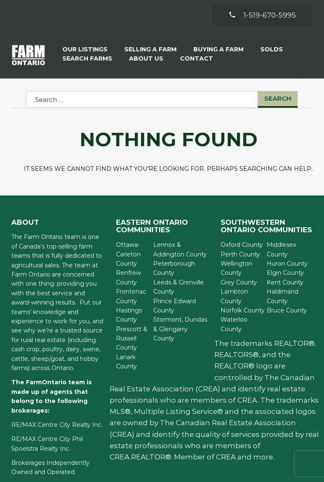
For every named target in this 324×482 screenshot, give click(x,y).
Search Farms (87, 58)
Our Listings (85, 49)
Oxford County (242, 245)
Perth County (240, 254)
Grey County (239, 282)
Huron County (287, 263)
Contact (196, 58)
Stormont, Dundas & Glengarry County (180, 329)
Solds (271, 49)
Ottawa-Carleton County (128, 254)
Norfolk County (243, 310)
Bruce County (287, 310)
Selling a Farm (150, 49)
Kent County (285, 282)
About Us (146, 58)
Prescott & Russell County (131, 338)
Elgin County (285, 273)
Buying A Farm (218, 49)
